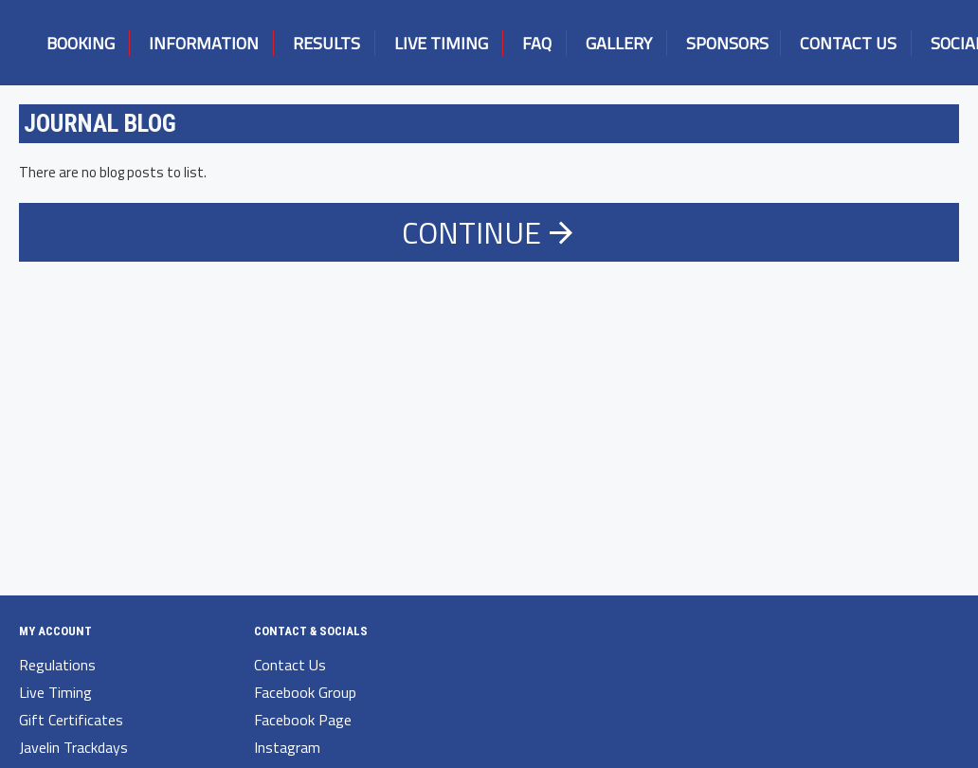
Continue (471, 232)
